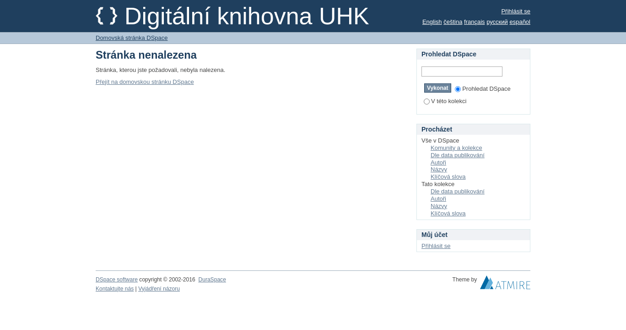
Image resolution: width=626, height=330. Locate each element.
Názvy (439, 169)
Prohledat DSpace (483, 88)
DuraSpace (212, 279)
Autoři (438, 162)
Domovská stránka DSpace (132, 37)
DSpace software (117, 279)
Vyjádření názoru (159, 289)
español (519, 21)
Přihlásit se (515, 11)
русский (497, 21)
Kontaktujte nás (115, 289)
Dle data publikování (458, 155)
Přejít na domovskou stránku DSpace (145, 81)
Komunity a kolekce (456, 147)
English (432, 21)
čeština (452, 21)
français (474, 21)
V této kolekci (445, 101)
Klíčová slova (448, 176)
